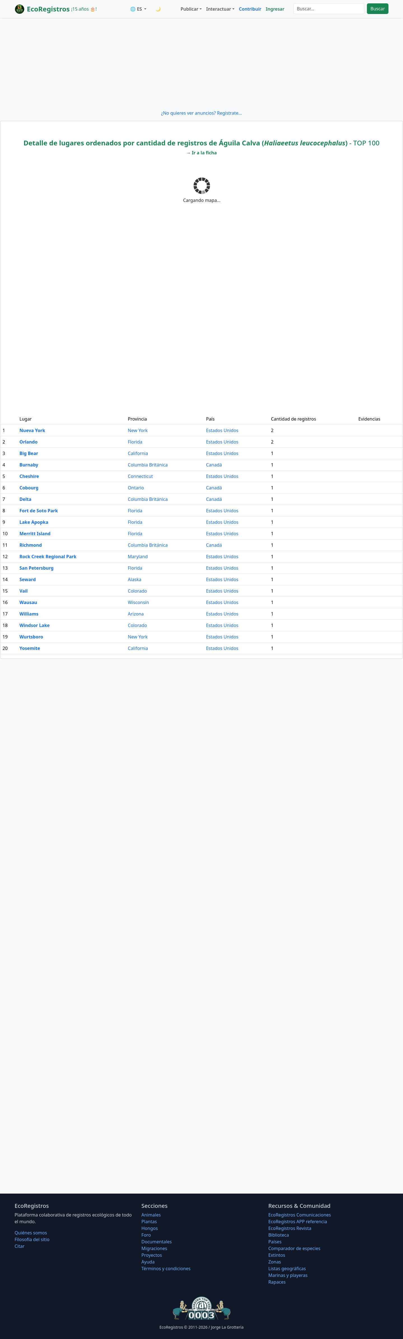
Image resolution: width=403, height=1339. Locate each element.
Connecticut (140, 476)
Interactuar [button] (218, 9)
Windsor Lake (35, 625)
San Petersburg (37, 568)
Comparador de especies (294, 1248)
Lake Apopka (34, 522)
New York (138, 430)
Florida (135, 442)
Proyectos (151, 1255)
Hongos (149, 1228)
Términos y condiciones (166, 1268)
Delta (26, 499)
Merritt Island (35, 534)
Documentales (156, 1242)
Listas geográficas (287, 1268)
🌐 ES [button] (136, 9)
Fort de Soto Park (39, 511)
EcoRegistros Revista (289, 1228)
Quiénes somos (31, 1233)
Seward (28, 579)
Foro (146, 1235)
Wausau (28, 602)
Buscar (378, 9)
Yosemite (30, 648)
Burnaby (29, 465)
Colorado (137, 591)
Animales (151, 1215)
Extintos (276, 1255)
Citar (20, 1246)
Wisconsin (138, 602)
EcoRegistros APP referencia (297, 1221)
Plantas (149, 1221)
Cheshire (29, 476)
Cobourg (29, 488)
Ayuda (147, 1262)
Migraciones (154, 1248)
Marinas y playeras (288, 1275)
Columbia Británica (148, 465)
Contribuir (250, 9)
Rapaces (277, 1282)
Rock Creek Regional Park (48, 556)
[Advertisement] (201, 64)
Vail (24, 591)
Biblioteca (278, 1235)
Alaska (135, 579)
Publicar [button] (189, 9)
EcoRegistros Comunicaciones (299, 1215)
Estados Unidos (222, 430)
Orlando (29, 442)
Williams (29, 614)
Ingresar (275, 9)
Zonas (274, 1262)
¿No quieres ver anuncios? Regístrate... (201, 113)
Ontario (136, 488)
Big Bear (29, 453)
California (138, 453)
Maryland (138, 556)
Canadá (214, 465)
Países (275, 1242)
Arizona (136, 614)
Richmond (31, 545)
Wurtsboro (31, 637)
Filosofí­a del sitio (32, 1239)
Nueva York (32, 430)
